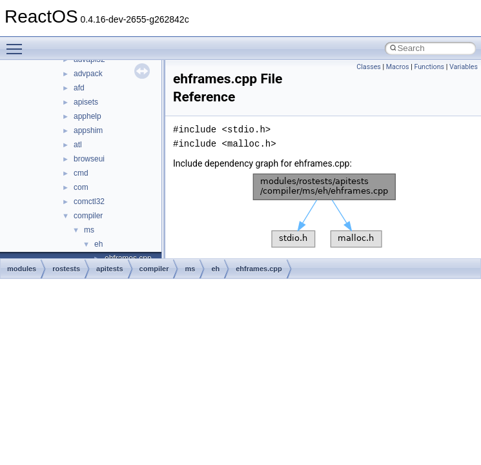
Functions (429, 67)
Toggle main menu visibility (17, 43)
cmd (81, 173)
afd (79, 87)
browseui (89, 158)
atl (78, 144)
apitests (109, 269)
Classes (368, 67)
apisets (86, 102)
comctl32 (89, 201)
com (81, 187)
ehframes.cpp (259, 269)
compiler (88, 215)
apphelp (87, 116)
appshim (88, 130)
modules (21, 269)
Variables (463, 67)
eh (98, 244)
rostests (66, 269)
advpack (88, 73)
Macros (397, 67)
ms (89, 229)
